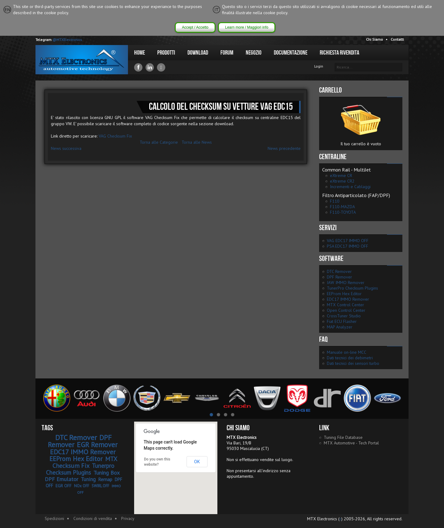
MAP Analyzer (339, 327)
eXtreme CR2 (342, 181)
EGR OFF (64, 486)
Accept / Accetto (195, 27)
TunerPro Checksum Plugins (352, 288)
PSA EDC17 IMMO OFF (347, 246)
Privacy (127, 518)
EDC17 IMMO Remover (348, 299)
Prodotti (166, 52)
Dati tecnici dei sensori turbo (353, 363)
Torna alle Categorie (159, 142)
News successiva (66, 148)
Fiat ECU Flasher (342, 321)
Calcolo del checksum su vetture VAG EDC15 (221, 107)
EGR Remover (97, 444)
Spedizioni (54, 518)
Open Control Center (346, 310)
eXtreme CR (341, 175)
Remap (105, 479)
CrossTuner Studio (344, 316)
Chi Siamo (374, 39)
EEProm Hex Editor (344, 293)
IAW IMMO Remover (345, 282)
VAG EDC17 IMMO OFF (347, 240)
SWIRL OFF (100, 486)
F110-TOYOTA (343, 212)
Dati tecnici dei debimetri (350, 358)
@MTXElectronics (67, 39)
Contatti (397, 39)
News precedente (284, 148)
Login (318, 66)
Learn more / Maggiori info (246, 27)
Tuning (88, 479)
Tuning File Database (343, 437)
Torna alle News (197, 142)
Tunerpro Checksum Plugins (80, 469)
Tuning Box (106, 472)
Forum (226, 52)
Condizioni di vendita (92, 518)
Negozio (253, 52)
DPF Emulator (61, 479)
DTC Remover (339, 271)
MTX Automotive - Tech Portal (351, 443)
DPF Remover (339, 277)
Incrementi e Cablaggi (350, 186)
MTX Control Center (345, 304)
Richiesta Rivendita (339, 52)
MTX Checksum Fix (84, 462)
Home (139, 52)
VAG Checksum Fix (115, 136)
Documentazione (290, 52)
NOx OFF (81, 486)
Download (197, 52)
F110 (334, 201)
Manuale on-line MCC (346, 352)
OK (197, 461)
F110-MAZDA (342, 206)
